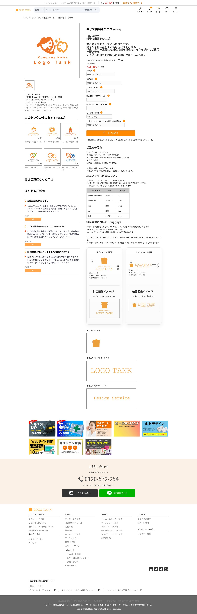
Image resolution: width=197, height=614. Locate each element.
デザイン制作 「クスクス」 (42, 590)
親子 (42, 105)
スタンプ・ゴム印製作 (110, 526)
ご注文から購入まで (37, 522)
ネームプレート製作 (109, 522)
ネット (65, 107)
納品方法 (91, 79)
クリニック (42, 107)
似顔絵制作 (106, 538)
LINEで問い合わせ (117, 493)
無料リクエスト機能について (41, 526)
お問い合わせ (143, 522)
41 (39, 137)
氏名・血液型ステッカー (77, 557)
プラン (90, 70)
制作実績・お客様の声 (38, 530)
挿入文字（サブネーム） (98, 96)
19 (58, 137)
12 (58, 163)
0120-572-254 (98, 479)
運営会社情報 (64, 600)
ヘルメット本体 (74, 554)
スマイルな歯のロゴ (70, 141)
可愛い (72, 105)
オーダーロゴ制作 (72, 519)
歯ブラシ (47, 110)
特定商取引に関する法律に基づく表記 (122, 600)
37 (120, 60)
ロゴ (32, 245)
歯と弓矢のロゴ (31, 167)
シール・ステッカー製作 (111, 519)
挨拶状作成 (70, 542)
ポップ (65, 105)
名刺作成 (69, 526)
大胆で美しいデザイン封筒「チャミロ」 (81, 590)
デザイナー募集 (144, 533)
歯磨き (39, 110)
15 (76, 137)
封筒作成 (69, 530)
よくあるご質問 (144, 519)
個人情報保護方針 (82, 600)
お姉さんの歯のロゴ (33, 141)
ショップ (52, 107)
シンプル (57, 105)
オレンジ (49, 105)
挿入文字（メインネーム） (98, 104)
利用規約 (98, 600)
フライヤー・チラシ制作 (111, 534)
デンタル (33, 107)
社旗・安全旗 (70, 565)
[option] (52, 50)
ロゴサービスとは (36, 519)
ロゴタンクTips (35, 538)
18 (39, 163)
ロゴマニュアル (94, 87)
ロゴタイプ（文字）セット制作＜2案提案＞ (105, 121)
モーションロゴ (94, 112)
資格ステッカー (74, 561)
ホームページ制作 (72, 534)
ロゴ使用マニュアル (73, 522)
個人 (59, 107)
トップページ (28, 17)
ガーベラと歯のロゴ (52, 141)
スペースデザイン (72, 545)
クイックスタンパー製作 (111, 530)
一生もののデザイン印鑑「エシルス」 (124, 590)
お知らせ (32, 542)
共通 (32, 219)
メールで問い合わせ (79, 493)
